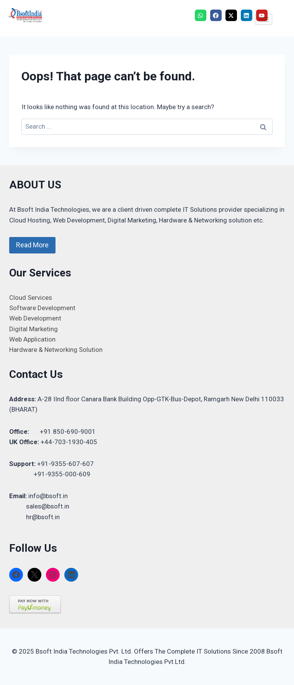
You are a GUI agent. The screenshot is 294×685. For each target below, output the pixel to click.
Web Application (32, 339)
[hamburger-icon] (263, 19)
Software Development (42, 308)
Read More (32, 245)
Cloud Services (30, 297)
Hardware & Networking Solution (56, 349)
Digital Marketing (33, 329)
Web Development (35, 318)
